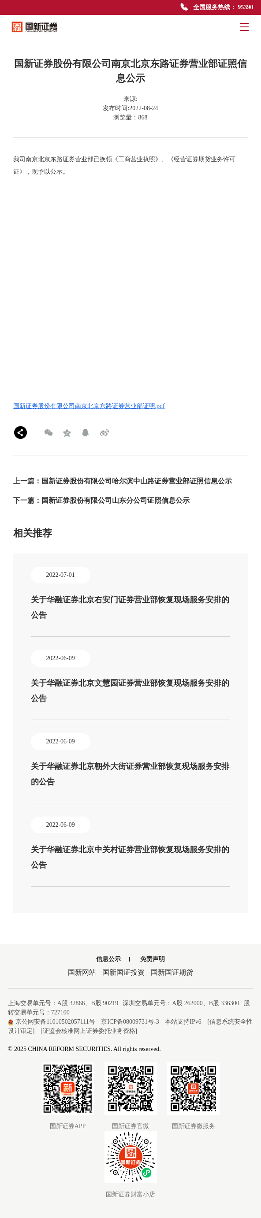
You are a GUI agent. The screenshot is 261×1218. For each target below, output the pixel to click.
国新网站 (82, 972)
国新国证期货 (172, 972)
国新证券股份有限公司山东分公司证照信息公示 (115, 500)
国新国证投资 (123, 972)
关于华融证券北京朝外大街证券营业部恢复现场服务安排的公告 (130, 774)
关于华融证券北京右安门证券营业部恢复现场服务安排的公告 (130, 607)
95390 (245, 7)
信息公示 (108, 959)
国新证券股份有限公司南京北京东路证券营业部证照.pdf (89, 406)
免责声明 (152, 959)
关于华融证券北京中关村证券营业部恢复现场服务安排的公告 (130, 857)
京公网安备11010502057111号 (51, 1021)
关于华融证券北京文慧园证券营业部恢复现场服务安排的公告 (130, 691)
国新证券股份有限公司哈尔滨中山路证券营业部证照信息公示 (136, 481)
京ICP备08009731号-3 (130, 1021)
